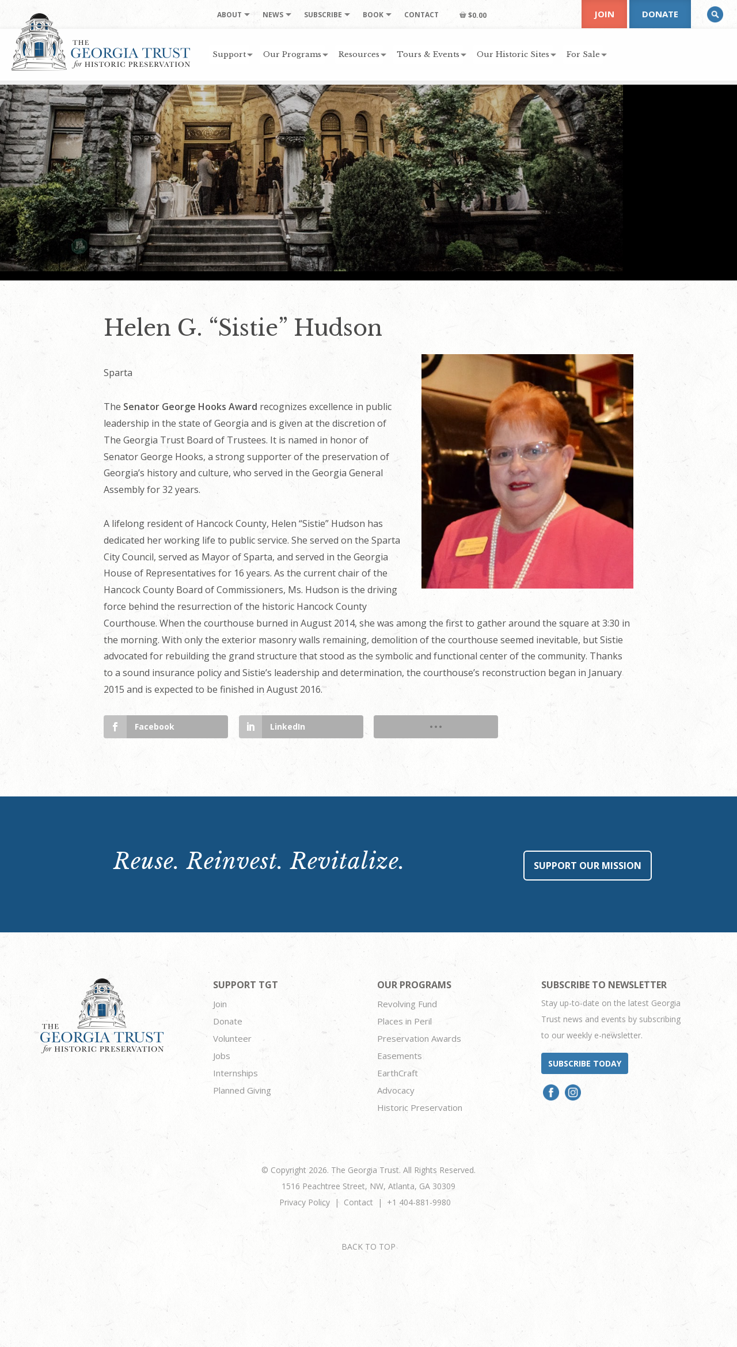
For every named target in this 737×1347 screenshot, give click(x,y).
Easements (399, 1055)
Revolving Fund (407, 1004)
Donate (660, 14)
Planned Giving (242, 1090)
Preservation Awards (419, 1038)
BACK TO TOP (368, 1246)
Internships (235, 1073)
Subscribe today (584, 1063)
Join (604, 14)
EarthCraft (397, 1073)
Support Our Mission (587, 865)
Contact (358, 1202)
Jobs (221, 1055)
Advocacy (396, 1090)
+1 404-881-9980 (419, 1202)
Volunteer (232, 1038)
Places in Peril (404, 1021)
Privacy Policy (304, 1202)
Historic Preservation (419, 1107)
